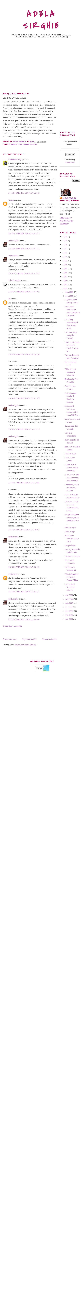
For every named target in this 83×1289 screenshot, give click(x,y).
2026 (65, 237)
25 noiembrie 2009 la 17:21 (24, 248)
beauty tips (16, 144)
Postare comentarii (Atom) (25, 645)
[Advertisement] (41, 66)
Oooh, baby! (70, 531)
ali (9, 299)
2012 (65, 276)
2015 (65, 265)
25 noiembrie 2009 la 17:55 (24, 292)
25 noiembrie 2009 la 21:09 (24, 398)
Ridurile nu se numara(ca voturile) (70, 372)
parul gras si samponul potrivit (70, 587)
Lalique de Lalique (72, 556)
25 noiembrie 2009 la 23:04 (24, 483)
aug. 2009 (69, 603)
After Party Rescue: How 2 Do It (72, 538)
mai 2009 (69, 615)
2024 (65, 245)
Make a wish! (70, 527)
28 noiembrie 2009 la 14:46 (24, 620)
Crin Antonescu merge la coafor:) (71, 335)
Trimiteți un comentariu (12, 626)
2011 (65, 280)
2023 (65, 249)
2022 (65, 253)
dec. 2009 (69, 292)
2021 (65, 257)
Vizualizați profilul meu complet (66, 221)
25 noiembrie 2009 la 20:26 (24, 354)
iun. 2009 (69, 611)
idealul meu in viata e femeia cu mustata (71, 468)
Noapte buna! (70, 545)
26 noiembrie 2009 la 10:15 (24, 567)
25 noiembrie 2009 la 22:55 (24, 429)
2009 (65, 288)
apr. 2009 (69, 619)
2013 (65, 273)
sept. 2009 (69, 599)
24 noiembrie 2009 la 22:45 (24, 193)
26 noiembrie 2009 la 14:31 (24, 592)
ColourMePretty (14, 159)
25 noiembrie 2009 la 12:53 (24, 233)
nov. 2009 (69, 296)
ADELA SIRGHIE (41, 20)
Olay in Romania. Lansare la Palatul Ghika (72, 577)
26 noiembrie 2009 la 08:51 (24, 530)
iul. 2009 (69, 607)
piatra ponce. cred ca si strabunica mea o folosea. (72, 478)
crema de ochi (30, 144)
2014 (65, 269)
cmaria (11, 200)
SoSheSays (12, 574)
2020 (65, 261)
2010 (65, 284)
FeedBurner (70, 162)
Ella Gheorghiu (14, 280)
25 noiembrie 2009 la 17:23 (24, 273)
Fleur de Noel (70, 454)
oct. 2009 (69, 595)
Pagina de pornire (29, 639)
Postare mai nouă (9, 639)
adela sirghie (13, 240)
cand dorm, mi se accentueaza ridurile (72, 488)
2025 (65, 241)
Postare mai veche (49, 639)
